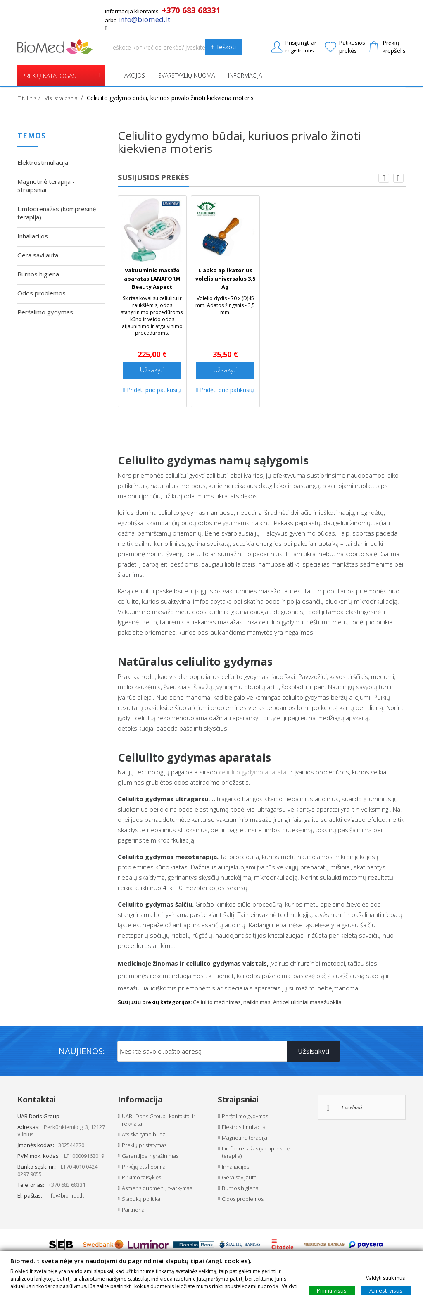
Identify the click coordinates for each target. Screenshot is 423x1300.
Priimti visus (332, 1290)
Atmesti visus (385, 1290)
